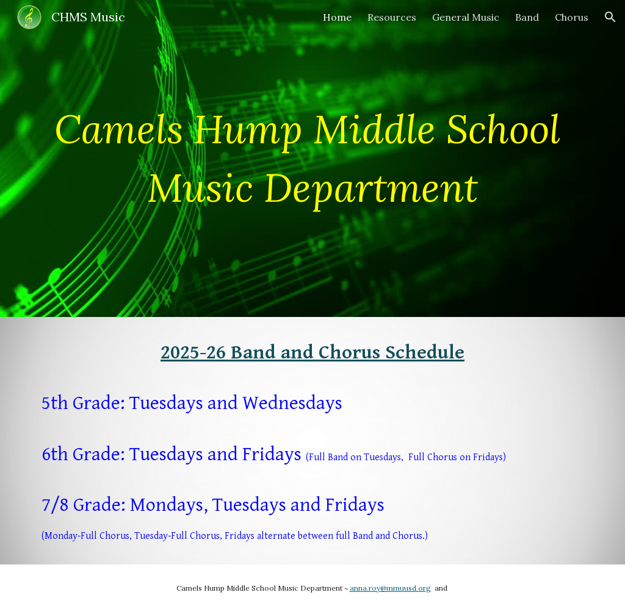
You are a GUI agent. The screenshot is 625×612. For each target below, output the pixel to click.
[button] (610, 17)
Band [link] (527, 17)
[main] (313, 158)
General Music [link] (465, 17)
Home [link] (337, 17)
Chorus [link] (571, 17)
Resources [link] (391, 17)
